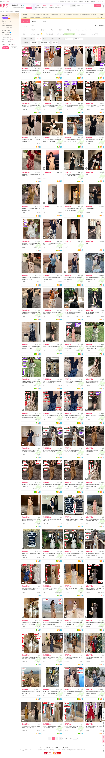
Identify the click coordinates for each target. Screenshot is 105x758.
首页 (55, 1)
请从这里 (4, 1)
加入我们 (57, 747)
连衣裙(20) (43, 30)
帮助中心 (87, 1)
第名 (8, 21)
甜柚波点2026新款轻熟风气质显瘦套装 (52, 346)
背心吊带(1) (93, 30)
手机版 (81, 1)
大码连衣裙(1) (69, 30)
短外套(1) (84, 30)
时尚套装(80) (34, 30)
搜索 (98, 6)
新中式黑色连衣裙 (90, 208)
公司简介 (39, 747)
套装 (6, 23)
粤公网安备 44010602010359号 (57, 750)
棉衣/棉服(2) (59, 30)
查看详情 (100, 14)
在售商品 (25, 21)
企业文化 (48, 747)
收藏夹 (67, 1)
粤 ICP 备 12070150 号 (43, 750)
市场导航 (11, 11)
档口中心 (74, 1)
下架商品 (34, 21)
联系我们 (65, 747)
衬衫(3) (51, 30)
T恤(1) (77, 30)
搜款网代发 (8, 42)
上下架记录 (43, 21)
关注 (30, 8)
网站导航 (93, 1)
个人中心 (61, 1)
